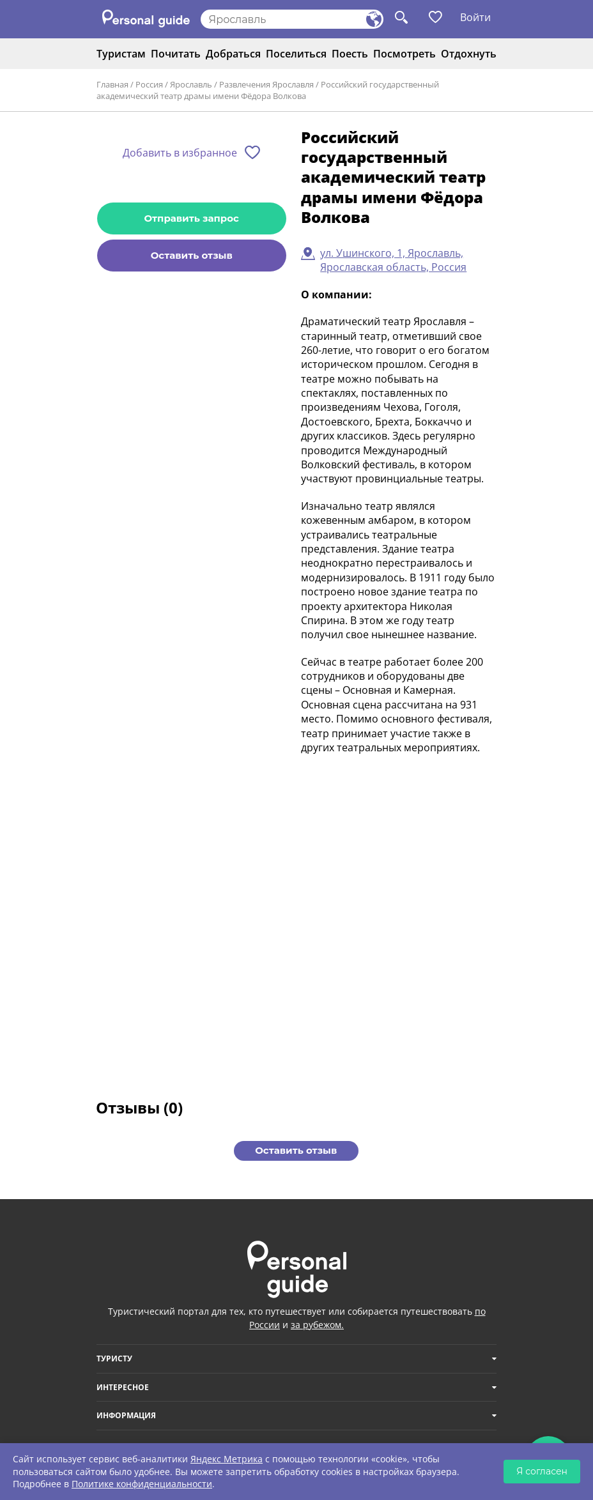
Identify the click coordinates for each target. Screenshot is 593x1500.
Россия (149, 84)
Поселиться (296, 54)
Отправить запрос (191, 218)
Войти (475, 17)
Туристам (121, 54)
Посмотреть (404, 54)
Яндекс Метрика (226, 1459)
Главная (112, 84)
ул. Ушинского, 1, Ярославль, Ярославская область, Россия (393, 260)
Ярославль (191, 84)
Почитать (176, 54)
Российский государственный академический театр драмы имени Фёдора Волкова (267, 90)
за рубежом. (317, 1325)
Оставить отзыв (192, 255)
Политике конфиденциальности (142, 1484)
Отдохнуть (469, 54)
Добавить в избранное (180, 153)
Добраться (233, 54)
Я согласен (541, 1471)
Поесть (350, 54)
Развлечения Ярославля (266, 84)
